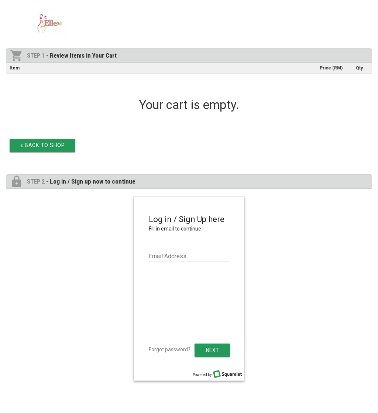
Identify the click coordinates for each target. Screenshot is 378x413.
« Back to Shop (42, 145)
